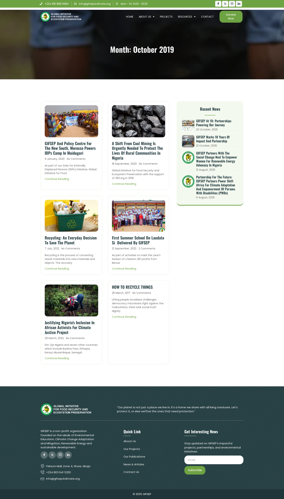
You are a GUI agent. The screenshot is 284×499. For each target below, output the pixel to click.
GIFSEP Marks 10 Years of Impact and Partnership (213, 139)
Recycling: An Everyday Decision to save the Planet (71, 240)
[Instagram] (232, 4)
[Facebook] (218, 4)
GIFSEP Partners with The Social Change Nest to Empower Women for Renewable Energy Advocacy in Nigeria (216, 159)
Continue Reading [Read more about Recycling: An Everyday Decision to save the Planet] (57, 268)
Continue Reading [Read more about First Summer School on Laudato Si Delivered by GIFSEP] (124, 268)
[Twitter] (225, 4)
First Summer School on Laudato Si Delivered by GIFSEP (138, 240)
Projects (166, 16)
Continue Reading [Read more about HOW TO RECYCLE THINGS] (124, 317)
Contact (207, 16)
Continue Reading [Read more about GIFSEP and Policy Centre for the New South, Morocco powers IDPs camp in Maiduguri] (57, 179)
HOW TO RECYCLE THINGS (132, 287)
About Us (146, 16)
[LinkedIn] (239, 4)
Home (129, 16)
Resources (187, 16)
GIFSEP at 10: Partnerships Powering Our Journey (213, 122)
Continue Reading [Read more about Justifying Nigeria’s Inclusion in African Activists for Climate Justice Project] (57, 358)
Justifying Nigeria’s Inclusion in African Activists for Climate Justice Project (70, 327)
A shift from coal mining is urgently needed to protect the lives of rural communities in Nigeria (137, 150)
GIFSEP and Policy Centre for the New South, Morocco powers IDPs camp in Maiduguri (70, 148)
